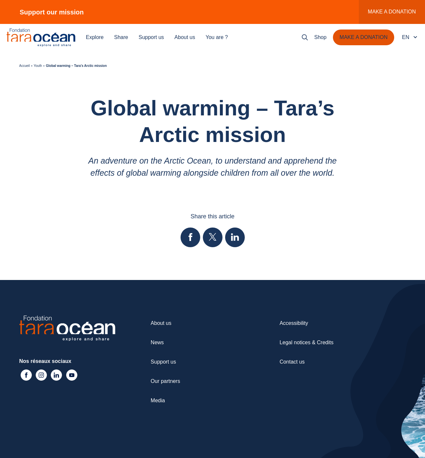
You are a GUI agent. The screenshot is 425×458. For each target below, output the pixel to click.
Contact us (292, 362)
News (157, 342)
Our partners (165, 381)
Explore (95, 37)
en (405, 37)
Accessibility (294, 323)
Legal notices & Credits (307, 342)
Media (158, 400)
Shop (320, 37)
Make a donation (392, 11)
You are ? (217, 37)
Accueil (24, 66)
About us (184, 37)
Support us (151, 37)
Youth (38, 66)
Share (121, 37)
